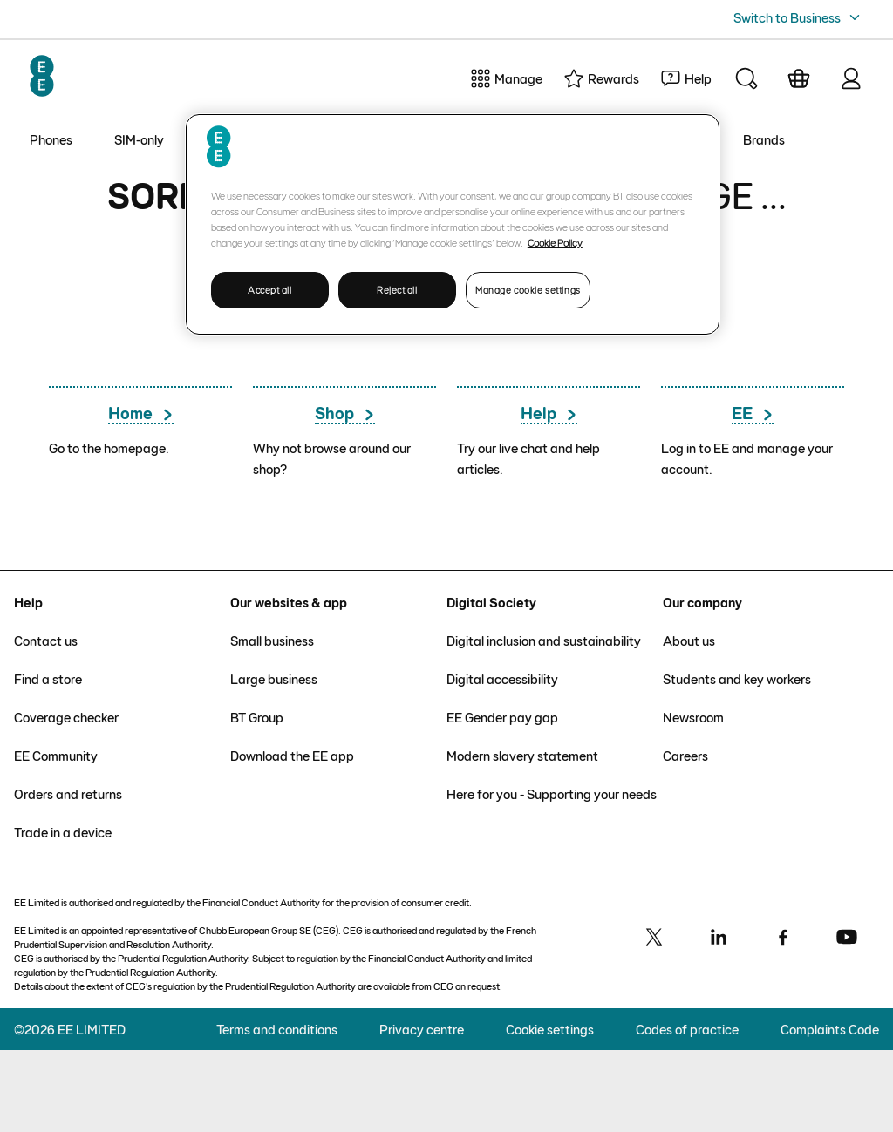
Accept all (270, 289)
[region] (452, 224)
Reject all (397, 289)
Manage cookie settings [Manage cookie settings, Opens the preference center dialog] (528, 289)
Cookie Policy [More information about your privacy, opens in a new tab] (555, 242)
